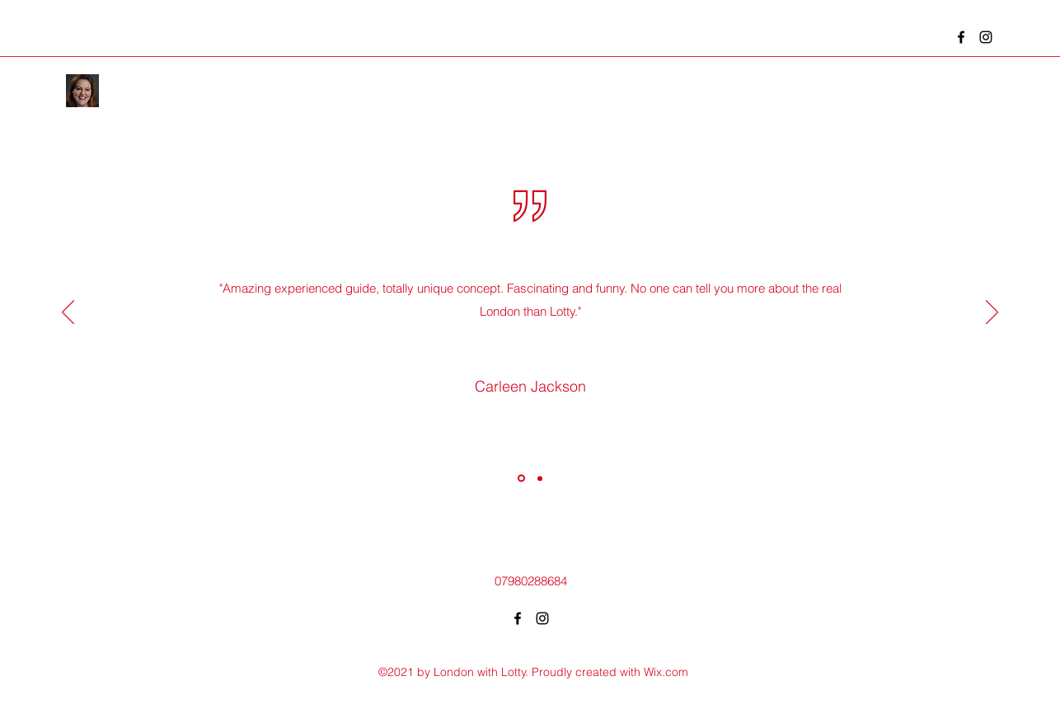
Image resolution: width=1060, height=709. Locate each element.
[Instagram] (986, 37)
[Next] (992, 313)
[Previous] (68, 313)
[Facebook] (961, 37)
